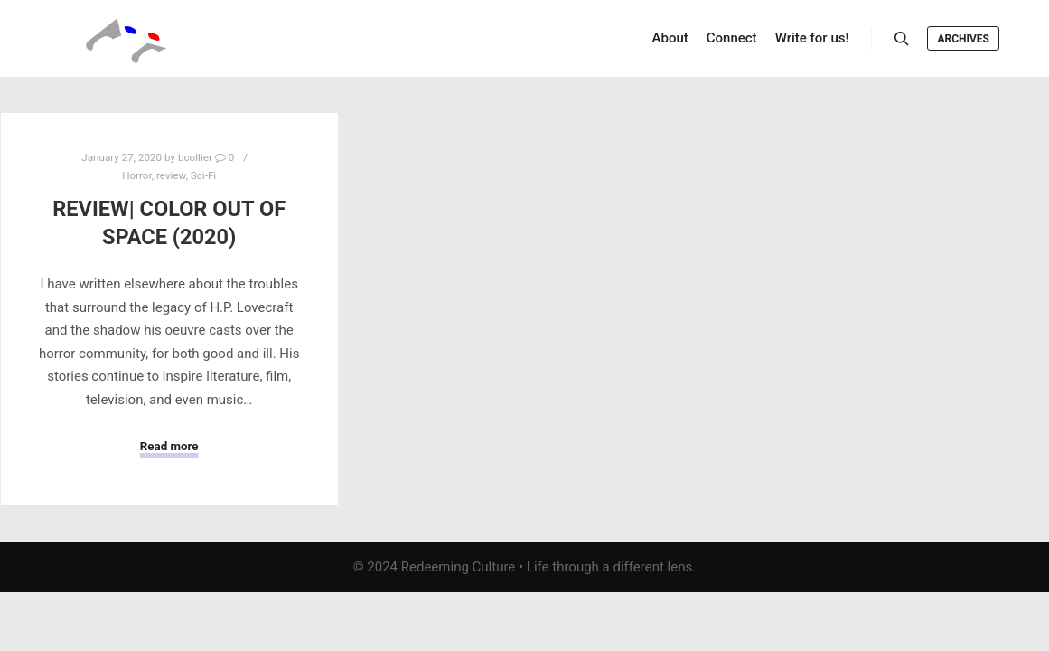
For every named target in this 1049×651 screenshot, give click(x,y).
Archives (963, 39)
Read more (169, 446)
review (171, 175)
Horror (137, 175)
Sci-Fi (203, 175)
